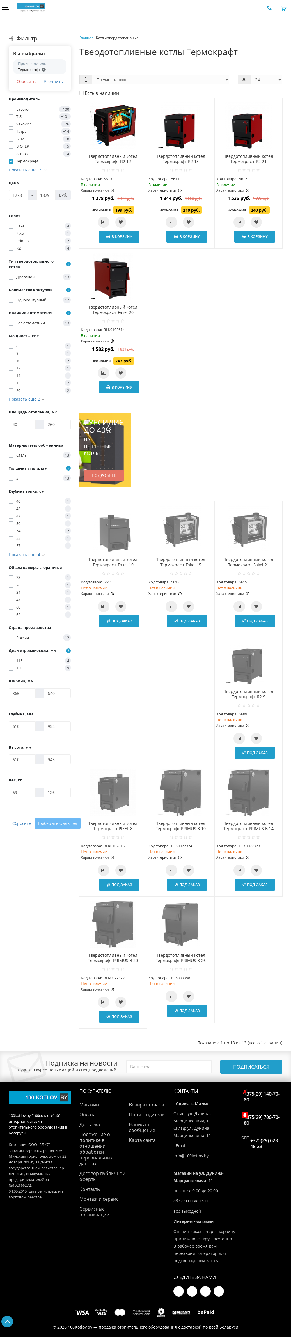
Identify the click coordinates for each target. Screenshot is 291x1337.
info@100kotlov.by (191, 1156)
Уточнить (53, 81)
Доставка (89, 1124)
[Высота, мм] (22, 759)
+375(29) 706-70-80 (262, 1118)
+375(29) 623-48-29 (264, 1143)
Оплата (87, 1114)
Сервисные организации (94, 1212)
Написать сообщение (142, 1127)
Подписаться (251, 1066)
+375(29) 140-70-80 (262, 1095)
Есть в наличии (99, 93)
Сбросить (26, 81)
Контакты (90, 1189)
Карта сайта (142, 1140)
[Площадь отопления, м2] (22, 424)
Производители (147, 1114)
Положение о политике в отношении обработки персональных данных (96, 1148)
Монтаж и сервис (98, 1199)
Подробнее (104, 475)
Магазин (89, 1105)
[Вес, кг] (22, 792)
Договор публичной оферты (102, 1176)
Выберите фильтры (57, 823)
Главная (86, 37)
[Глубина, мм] (22, 726)
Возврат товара (146, 1105)
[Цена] (18, 195)
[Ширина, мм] (22, 693)
